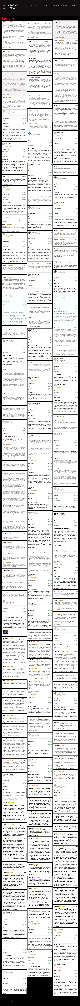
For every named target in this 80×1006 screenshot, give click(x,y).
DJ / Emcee (9, 7)
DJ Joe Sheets (10, 4)
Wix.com (13, 1002)
